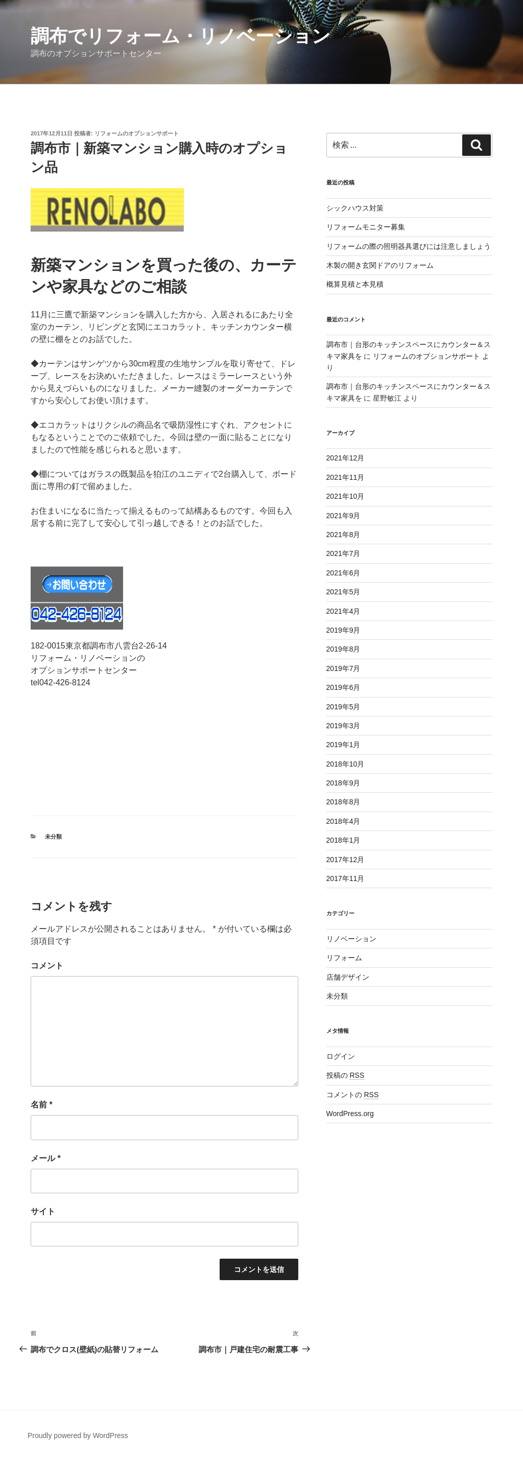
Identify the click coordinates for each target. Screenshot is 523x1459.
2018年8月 (343, 802)
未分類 (53, 836)
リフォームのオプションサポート (136, 133)
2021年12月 (345, 458)
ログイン (340, 1056)
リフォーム (344, 958)
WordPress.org (350, 1113)
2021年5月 (343, 592)
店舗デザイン (347, 977)
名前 (42, 1104)
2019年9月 (343, 630)
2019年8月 (343, 649)
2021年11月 (345, 477)
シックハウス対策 (355, 208)
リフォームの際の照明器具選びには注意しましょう (408, 246)
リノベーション (351, 939)
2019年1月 (343, 744)
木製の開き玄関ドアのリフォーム (380, 265)
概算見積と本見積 (355, 284)
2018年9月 (343, 783)
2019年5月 (343, 707)
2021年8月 (343, 534)
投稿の (345, 1075)
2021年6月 (343, 573)
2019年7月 (343, 668)
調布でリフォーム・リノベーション (180, 36)
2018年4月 (343, 821)
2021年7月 (343, 553)
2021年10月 (345, 496)
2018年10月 (345, 764)
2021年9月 (343, 516)
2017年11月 (345, 878)
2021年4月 (343, 611)
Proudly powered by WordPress (78, 1435)
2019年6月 (343, 687)
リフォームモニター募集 (365, 227)
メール (46, 1158)
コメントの (352, 1095)
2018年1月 (343, 840)
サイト (43, 1211)
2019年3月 (343, 726)
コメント (47, 965)
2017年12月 (345, 859)
